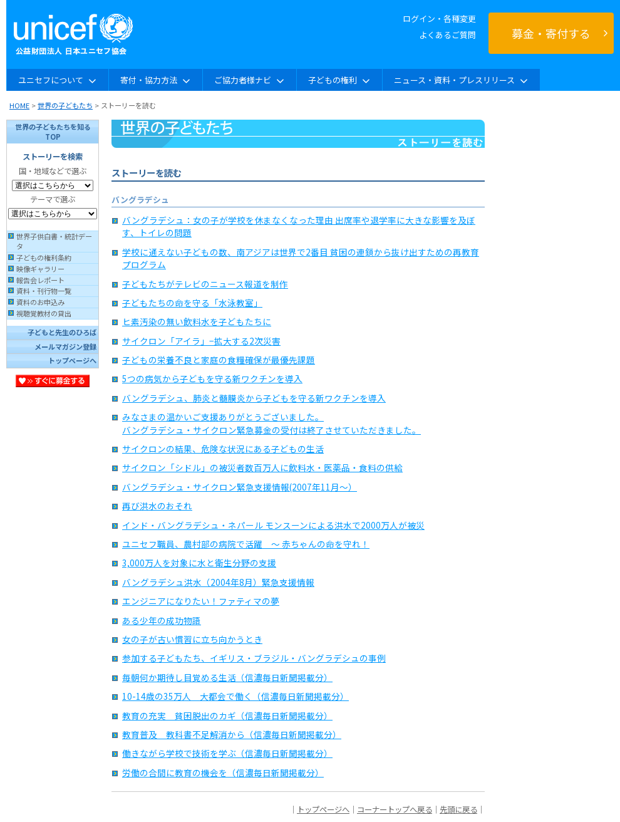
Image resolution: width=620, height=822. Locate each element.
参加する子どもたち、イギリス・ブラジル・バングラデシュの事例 (254, 658)
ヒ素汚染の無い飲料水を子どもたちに (196, 321)
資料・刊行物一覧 (43, 291)
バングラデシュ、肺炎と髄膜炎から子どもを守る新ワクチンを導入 (254, 398)
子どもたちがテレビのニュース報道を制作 (205, 284)
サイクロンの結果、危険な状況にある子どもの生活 (223, 448)
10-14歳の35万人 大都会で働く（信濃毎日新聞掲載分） (235, 696)
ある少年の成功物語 (161, 620)
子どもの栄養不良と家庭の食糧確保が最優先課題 (218, 359)
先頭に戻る (458, 809)
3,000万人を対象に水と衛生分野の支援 (199, 562)
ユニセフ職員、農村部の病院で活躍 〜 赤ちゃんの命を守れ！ (245, 544)
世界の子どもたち (65, 105)
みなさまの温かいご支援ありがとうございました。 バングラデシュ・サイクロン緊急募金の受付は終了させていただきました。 (271, 422)
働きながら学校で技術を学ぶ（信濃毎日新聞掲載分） (227, 753)
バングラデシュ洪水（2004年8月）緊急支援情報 (218, 582)
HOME (19, 105)
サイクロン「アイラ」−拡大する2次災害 (201, 341)
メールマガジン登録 (65, 346)
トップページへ (72, 360)
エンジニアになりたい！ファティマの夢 (200, 601)
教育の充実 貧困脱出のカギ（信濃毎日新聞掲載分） (227, 715)
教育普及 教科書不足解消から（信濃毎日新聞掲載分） (231, 734)
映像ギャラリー (40, 269)
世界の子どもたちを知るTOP (53, 132)
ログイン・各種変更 (439, 18)
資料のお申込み (40, 302)
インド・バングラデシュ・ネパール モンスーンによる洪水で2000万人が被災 (273, 525)
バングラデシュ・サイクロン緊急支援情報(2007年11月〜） (239, 487)
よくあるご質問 (447, 35)
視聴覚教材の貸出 (43, 313)
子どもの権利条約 (43, 257)
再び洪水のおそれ (157, 505)
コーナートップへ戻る (394, 809)
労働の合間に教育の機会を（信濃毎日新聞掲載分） (223, 772)
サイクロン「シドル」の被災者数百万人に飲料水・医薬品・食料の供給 (262, 467)
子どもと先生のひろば (62, 332)
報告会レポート (40, 280)
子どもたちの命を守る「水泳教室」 (192, 302)
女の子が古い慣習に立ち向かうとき (192, 639)
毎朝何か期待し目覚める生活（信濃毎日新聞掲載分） (227, 677)
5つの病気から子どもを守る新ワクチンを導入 (212, 378)
